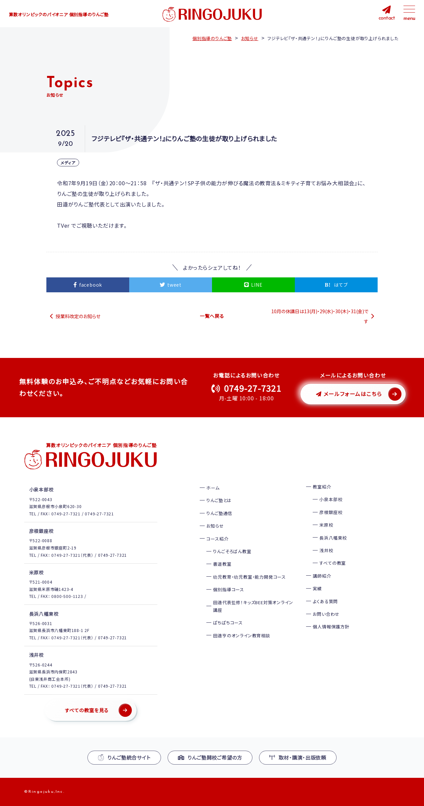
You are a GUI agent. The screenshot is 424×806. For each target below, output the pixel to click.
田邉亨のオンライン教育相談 (241, 635)
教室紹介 (322, 487)
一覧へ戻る (212, 316)
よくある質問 (325, 601)
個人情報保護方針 (331, 626)
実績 (317, 588)
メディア (68, 162)
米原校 (326, 525)
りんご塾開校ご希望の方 (210, 757)
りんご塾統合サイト (124, 757)
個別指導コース (228, 589)
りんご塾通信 (219, 513)
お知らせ (215, 526)
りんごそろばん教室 (232, 551)
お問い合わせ (326, 614)
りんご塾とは (219, 500)
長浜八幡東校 (333, 538)
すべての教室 (332, 563)
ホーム (212, 488)
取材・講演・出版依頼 (297, 757)
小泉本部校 (330, 499)
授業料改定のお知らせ (78, 316)
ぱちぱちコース (228, 622)
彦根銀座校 (330, 512)
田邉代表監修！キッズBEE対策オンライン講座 (253, 606)
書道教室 (222, 564)
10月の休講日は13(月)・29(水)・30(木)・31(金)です (319, 316)
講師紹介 (322, 576)
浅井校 (326, 550)
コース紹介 (217, 539)
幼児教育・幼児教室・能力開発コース (249, 577)
